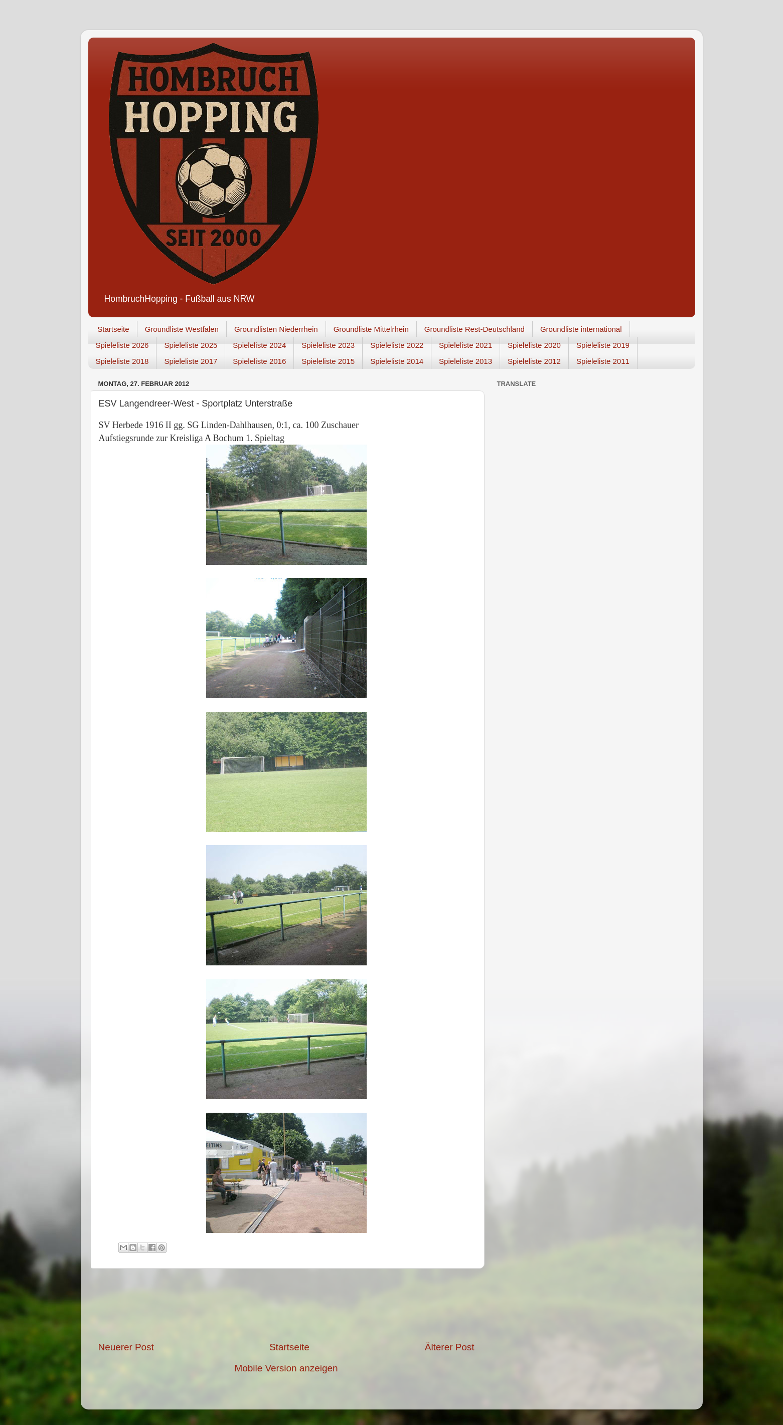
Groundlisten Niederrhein (276, 329)
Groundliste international (581, 329)
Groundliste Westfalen (182, 329)
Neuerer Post (126, 1347)
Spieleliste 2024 (259, 345)
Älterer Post (450, 1347)
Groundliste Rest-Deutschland (474, 329)
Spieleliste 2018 (122, 361)
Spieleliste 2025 (190, 345)
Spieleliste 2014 (396, 361)
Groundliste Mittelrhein (371, 329)
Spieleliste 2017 (190, 361)
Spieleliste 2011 (603, 361)
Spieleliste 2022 (396, 345)
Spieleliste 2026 (122, 345)
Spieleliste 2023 (328, 345)
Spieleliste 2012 (534, 361)
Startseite (113, 329)
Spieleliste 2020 (534, 345)
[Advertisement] (286, 1304)
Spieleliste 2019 (603, 345)
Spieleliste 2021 (465, 345)
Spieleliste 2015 (328, 361)
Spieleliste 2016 (259, 361)
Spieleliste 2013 (465, 361)
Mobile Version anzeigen (286, 1368)
